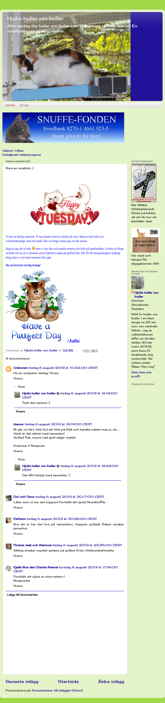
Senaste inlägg (22, 681)
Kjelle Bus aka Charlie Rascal (35, 567)
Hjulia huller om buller (35, 18)
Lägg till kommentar (22, 594)
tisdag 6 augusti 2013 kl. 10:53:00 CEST (63, 367)
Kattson (19, 519)
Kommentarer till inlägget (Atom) (57, 690)
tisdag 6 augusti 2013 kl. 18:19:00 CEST (58, 424)
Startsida (10, 105)
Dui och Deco (24, 496)
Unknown (20, 367)
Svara (17, 378)
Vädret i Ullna (12, 150)
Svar (21, 386)
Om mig (24, 105)
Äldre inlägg (111, 681)
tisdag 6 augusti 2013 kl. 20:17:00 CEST (70, 496)
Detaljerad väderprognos (21, 154)
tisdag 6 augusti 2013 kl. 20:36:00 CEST (62, 519)
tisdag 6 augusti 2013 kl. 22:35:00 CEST (87, 545)
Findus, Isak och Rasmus (32, 545)
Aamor (18, 424)
